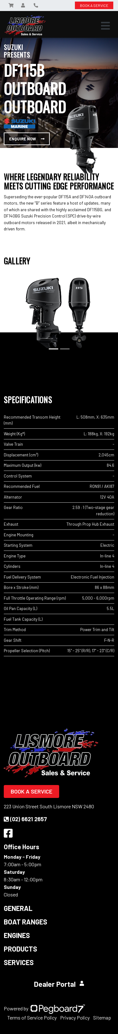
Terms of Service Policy (32, 1017)
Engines (17, 935)
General (18, 908)
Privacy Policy (75, 1017)
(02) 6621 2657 (25, 819)
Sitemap (102, 1017)
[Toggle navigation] (105, 25)
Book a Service (31, 791)
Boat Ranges (25, 922)
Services (19, 962)
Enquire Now (26, 138)
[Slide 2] (65, 349)
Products (20, 949)
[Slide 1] (53, 349)
